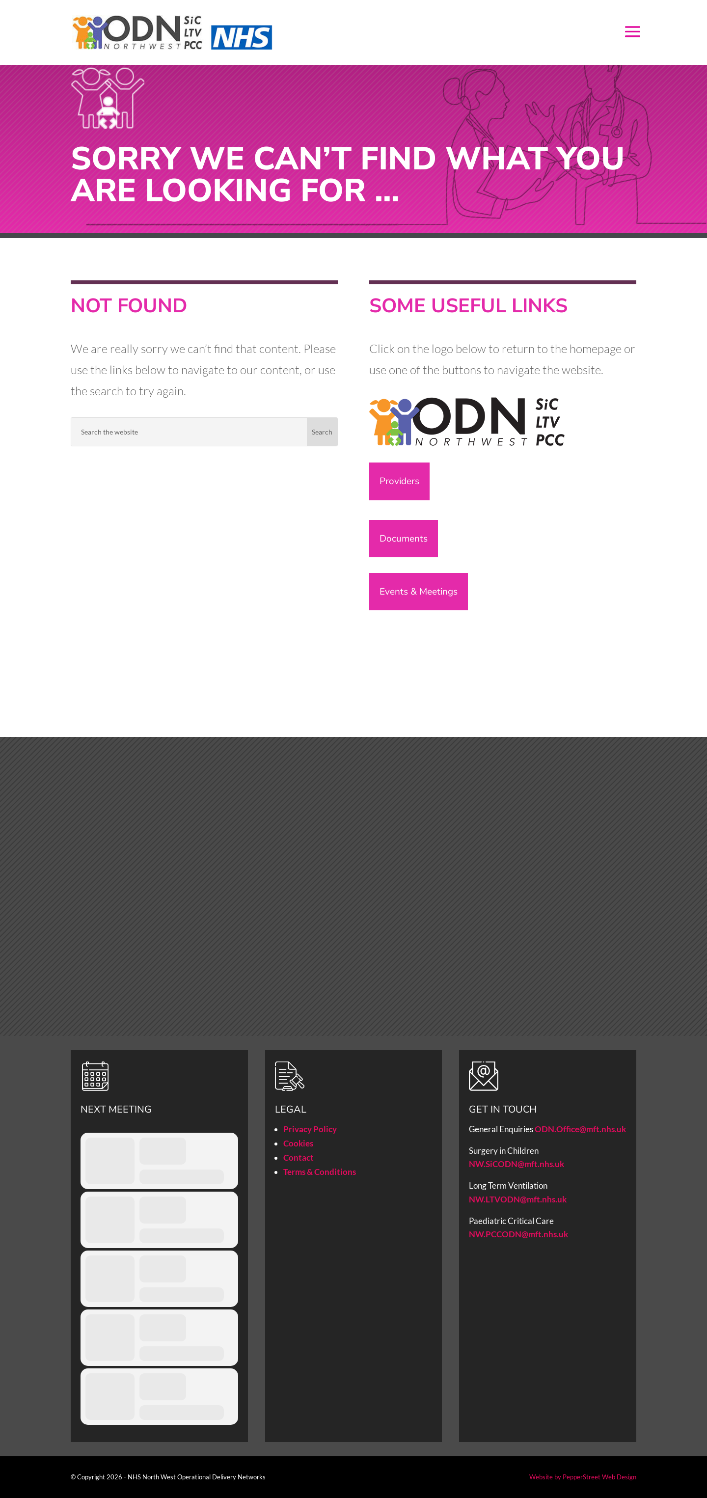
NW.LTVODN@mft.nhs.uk (518, 1199)
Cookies (298, 1143)
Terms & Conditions (319, 1172)
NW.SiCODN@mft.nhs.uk (516, 1164)
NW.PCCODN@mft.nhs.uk (519, 1234)
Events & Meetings (419, 591)
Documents (404, 538)
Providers (399, 481)
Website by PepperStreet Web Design (582, 1477)
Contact (298, 1157)
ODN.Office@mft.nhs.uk (580, 1129)
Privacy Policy (310, 1129)
